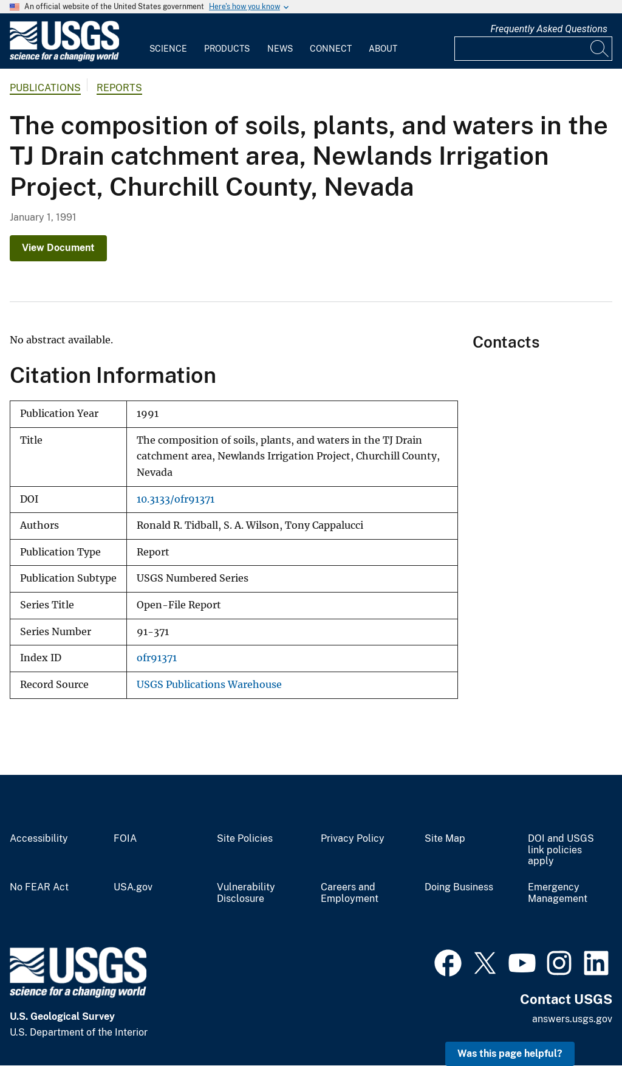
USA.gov (133, 887)
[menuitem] (168, 41)
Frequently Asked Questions (548, 29)
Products (227, 48)
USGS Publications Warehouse (209, 684)
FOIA (125, 838)
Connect (331, 48)
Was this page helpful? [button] (509, 1053)
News (280, 48)
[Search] (600, 48)
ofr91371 (157, 658)
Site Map (445, 838)
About (383, 48)
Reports (119, 88)
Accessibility (39, 838)
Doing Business (459, 887)
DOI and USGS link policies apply (561, 850)
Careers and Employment (349, 893)
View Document (58, 247)
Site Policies (245, 838)
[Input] (533, 48)
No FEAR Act (39, 887)
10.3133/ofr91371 (175, 499)
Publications (45, 88)
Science (168, 48)
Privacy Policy (352, 838)
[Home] (64, 58)
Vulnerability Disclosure (246, 893)
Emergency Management (557, 893)
